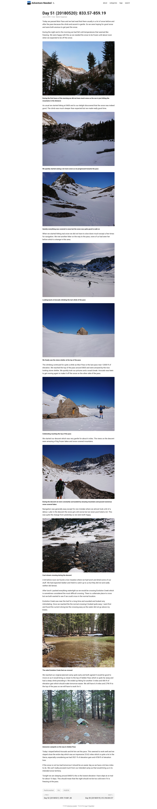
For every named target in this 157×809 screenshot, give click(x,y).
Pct (59, 790)
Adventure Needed (39, 3)
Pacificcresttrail (49, 790)
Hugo (85, 806)
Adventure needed (72, 806)
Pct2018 (66, 790)
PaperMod (91, 806)
